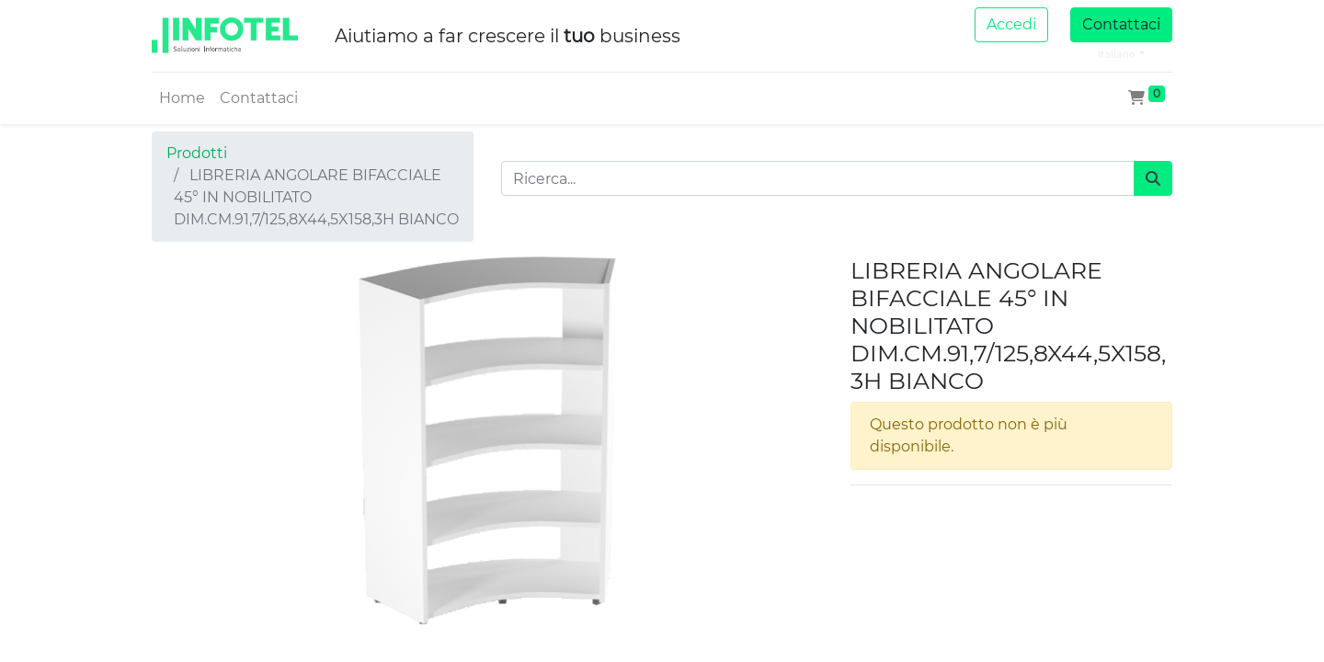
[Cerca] (1153, 178)
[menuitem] (182, 98)
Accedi (1011, 24)
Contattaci (1121, 24)
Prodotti (196, 153)
